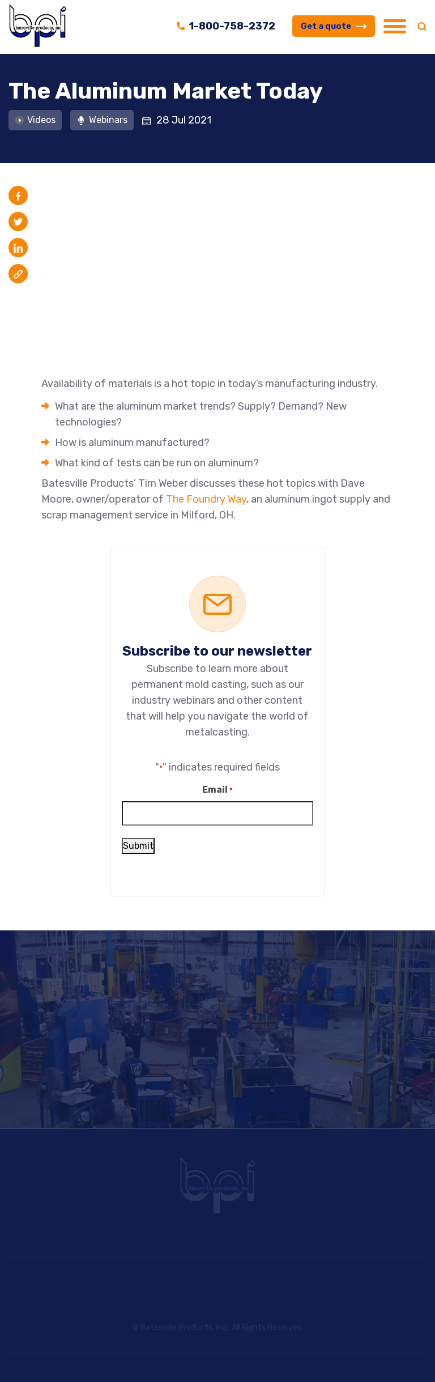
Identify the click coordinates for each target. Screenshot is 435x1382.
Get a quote (333, 26)
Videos (35, 119)
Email (217, 790)
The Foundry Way (206, 498)
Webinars (101, 119)
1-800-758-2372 (226, 26)
